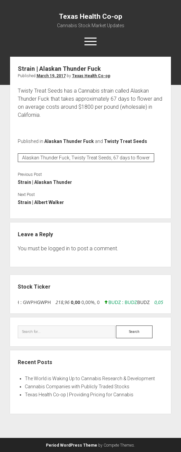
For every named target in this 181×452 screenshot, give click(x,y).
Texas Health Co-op (90, 16)
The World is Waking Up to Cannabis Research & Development (90, 378)
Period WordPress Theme (71, 445)
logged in (59, 248)
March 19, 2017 (51, 75)
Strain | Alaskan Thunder (45, 182)
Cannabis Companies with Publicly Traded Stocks (77, 386)
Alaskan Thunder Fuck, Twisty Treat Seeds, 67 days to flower (86, 157)
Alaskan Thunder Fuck (69, 141)
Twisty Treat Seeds (125, 141)
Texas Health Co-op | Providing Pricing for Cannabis (79, 394)
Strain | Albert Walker (41, 202)
